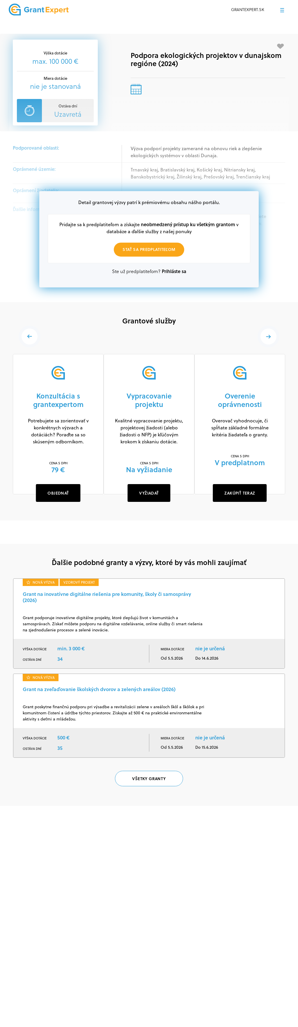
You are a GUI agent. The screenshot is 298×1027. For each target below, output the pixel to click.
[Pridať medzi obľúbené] (280, 46)
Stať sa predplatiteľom (149, 250)
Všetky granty (149, 778)
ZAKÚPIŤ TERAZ (239, 493)
